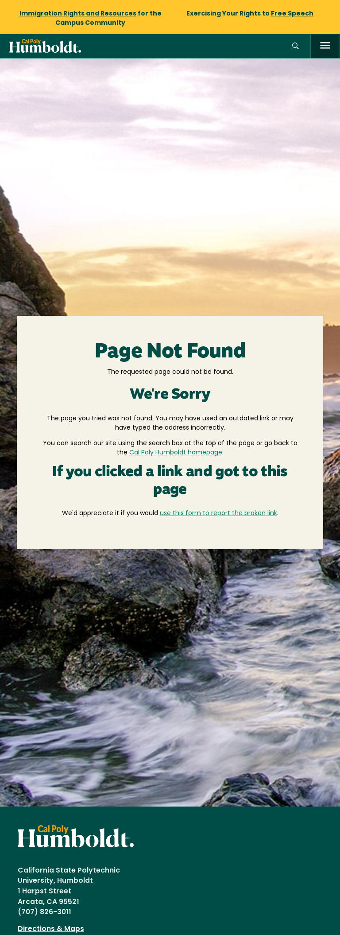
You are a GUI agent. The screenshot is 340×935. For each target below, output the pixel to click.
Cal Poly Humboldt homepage (175, 453)
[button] (295, 46)
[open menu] (325, 46)
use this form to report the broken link (218, 513)
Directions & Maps (51, 929)
